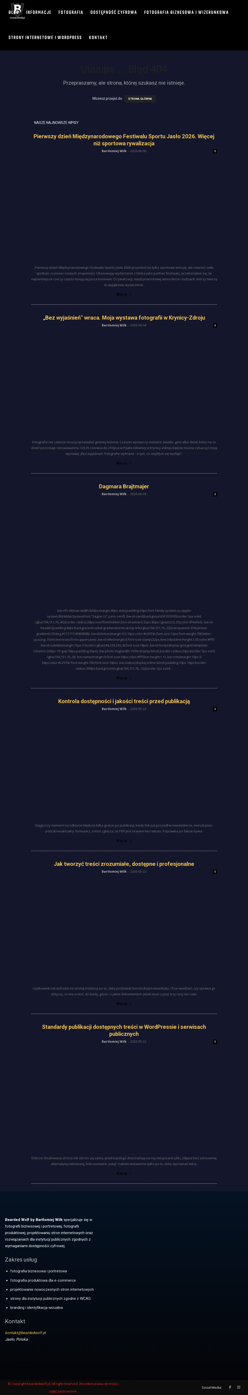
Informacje (39, 12)
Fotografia (71, 12)
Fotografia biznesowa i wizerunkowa (186, 12)
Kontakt (98, 38)
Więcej (124, 294)
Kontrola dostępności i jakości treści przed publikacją (124, 701)
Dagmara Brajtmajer (124, 486)
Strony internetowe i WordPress (45, 38)
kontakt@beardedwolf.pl (25, 1333)
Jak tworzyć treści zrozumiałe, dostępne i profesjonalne (124, 864)
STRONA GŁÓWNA (140, 98)
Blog (14, 12)
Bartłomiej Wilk (114, 151)
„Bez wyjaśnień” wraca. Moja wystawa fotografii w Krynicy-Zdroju (124, 318)
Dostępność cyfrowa (113, 12)
